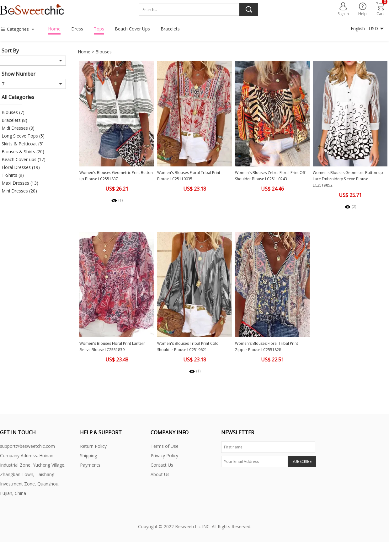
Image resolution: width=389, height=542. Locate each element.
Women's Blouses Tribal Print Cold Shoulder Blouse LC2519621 (188, 346)
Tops (99, 29)
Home (54, 29)
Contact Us (162, 465)
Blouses (103, 52)
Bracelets (170, 29)
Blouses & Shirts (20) (23, 151)
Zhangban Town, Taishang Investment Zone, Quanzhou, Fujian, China (30, 483)
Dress (77, 29)
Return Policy (93, 446)
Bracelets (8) (14, 120)
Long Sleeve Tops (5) (23, 136)
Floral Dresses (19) (21, 167)
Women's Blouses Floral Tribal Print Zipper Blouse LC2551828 (266, 346)
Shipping (88, 455)
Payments (90, 465)
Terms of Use (165, 446)
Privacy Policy (164, 455)
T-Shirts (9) (13, 175)
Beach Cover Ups (132, 29)
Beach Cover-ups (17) (23, 159)
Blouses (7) (13, 112)
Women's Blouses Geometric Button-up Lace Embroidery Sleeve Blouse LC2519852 (348, 179)
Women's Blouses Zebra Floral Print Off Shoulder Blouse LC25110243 (270, 176)
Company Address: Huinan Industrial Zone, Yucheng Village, (33, 460)
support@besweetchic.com (27, 446)
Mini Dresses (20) (19, 191)
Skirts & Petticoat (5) (23, 144)
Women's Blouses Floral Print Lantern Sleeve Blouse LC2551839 (112, 346)
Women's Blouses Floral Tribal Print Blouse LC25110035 (188, 176)
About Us (160, 474)
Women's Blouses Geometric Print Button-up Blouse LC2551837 (116, 176)
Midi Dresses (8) (18, 128)
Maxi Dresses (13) (20, 183)
